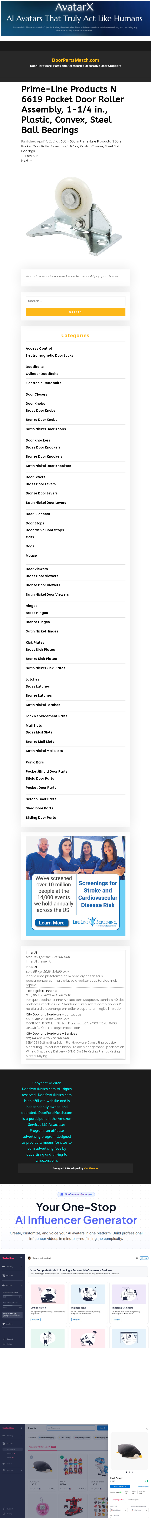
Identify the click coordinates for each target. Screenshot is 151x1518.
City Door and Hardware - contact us (53, 1014)
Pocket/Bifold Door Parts (47, 771)
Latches (32, 679)
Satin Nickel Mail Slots (44, 751)
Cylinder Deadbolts (42, 374)
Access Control (39, 348)
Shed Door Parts (39, 808)
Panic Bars (35, 762)
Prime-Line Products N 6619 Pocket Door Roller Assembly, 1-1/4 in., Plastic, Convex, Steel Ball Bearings (71, 146)
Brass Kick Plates (40, 649)
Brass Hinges (37, 613)
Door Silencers (38, 514)
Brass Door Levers (41, 484)
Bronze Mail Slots (40, 741)
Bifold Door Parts (40, 778)
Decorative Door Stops (45, 530)
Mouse (31, 555)
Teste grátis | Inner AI (41, 991)
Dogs (30, 546)
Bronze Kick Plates (41, 658)
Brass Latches (38, 686)
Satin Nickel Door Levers (46, 502)
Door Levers (35, 477)
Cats (30, 537)
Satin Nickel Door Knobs (46, 429)
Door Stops (35, 523)
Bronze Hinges (38, 622)
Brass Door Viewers (42, 576)
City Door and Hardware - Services (51, 1033)
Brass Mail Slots (39, 732)
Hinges (31, 606)
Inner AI (31, 952)
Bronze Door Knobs (42, 419)
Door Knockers (38, 440)
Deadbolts (35, 367)
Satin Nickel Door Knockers (48, 466)
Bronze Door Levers (42, 493)
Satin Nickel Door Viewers (47, 594)
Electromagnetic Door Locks (49, 355)
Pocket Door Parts (41, 787)
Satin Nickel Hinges (42, 631)
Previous (29, 156)
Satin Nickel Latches (43, 705)
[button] (75, 80)
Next (26, 160)
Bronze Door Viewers (43, 585)
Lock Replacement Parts (47, 716)
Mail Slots (34, 725)
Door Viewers (37, 569)
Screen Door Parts (41, 799)
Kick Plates (35, 642)
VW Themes (90, 1168)
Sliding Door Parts (41, 817)
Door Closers (36, 394)
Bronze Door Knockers (44, 456)
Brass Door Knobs (41, 410)
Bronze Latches (39, 695)
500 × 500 (68, 141)
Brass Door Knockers (43, 447)
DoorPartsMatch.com (75, 60)
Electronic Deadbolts (43, 383)
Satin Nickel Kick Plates (45, 668)
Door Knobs (35, 403)
